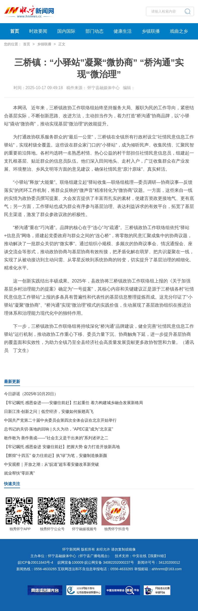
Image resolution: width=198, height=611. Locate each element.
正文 (61, 44)
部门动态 (94, 31)
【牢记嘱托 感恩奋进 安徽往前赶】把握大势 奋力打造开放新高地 (62, 447)
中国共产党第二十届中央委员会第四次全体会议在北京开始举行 (60, 420)
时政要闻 (38, 31)
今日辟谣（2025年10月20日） (31, 394)
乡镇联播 (151, 31)
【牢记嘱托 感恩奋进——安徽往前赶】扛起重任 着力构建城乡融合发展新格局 (73, 403)
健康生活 (123, 31)
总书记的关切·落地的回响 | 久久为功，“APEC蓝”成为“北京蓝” (58, 429)
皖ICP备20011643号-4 (35, 562)
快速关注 (12, 484)
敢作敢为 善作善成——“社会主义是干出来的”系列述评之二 (56, 438)
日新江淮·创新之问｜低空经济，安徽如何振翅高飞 (48, 411)
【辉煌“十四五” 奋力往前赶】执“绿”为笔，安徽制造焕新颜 (55, 455)
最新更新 (12, 381)
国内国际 (66, 31)
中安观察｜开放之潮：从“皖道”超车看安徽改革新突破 (51, 464)
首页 (14, 31)
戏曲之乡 (179, 31)
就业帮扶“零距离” (19, 473)
